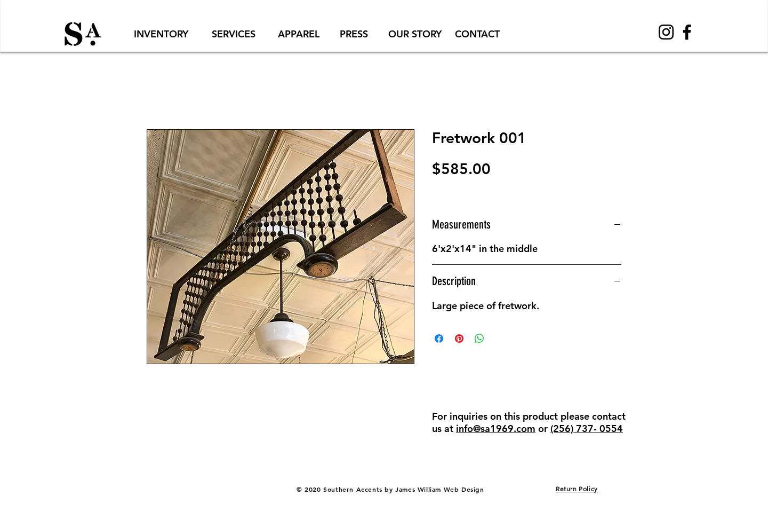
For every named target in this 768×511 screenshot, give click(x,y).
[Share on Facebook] (439, 338)
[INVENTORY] (161, 34)
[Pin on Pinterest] (459, 338)
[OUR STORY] (414, 34)
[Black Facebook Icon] (687, 32)
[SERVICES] (233, 34)
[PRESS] (353, 34)
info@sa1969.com (495, 428)
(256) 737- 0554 (586, 428)
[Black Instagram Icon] (666, 32)
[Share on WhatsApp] (479, 338)
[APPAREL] (298, 34)
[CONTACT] (477, 34)
